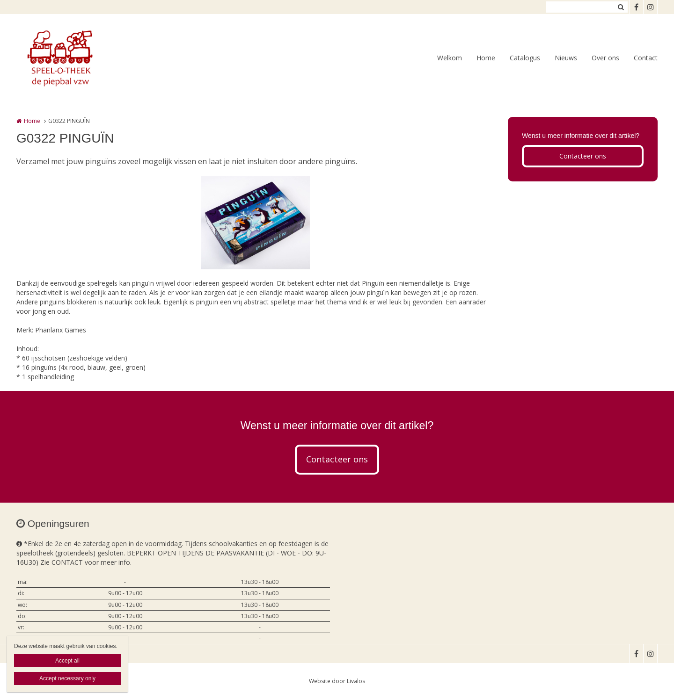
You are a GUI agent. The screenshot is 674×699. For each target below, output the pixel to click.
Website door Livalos (337, 681)
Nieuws (566, 57)
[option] (255, 222)
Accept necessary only (67, 678)
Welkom (449, 57)
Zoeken (621, 7)
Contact (646, 57)
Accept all (67, 660)
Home (485, 57)
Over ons (605, 57)
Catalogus (525, 57)
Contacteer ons (582, 155)
